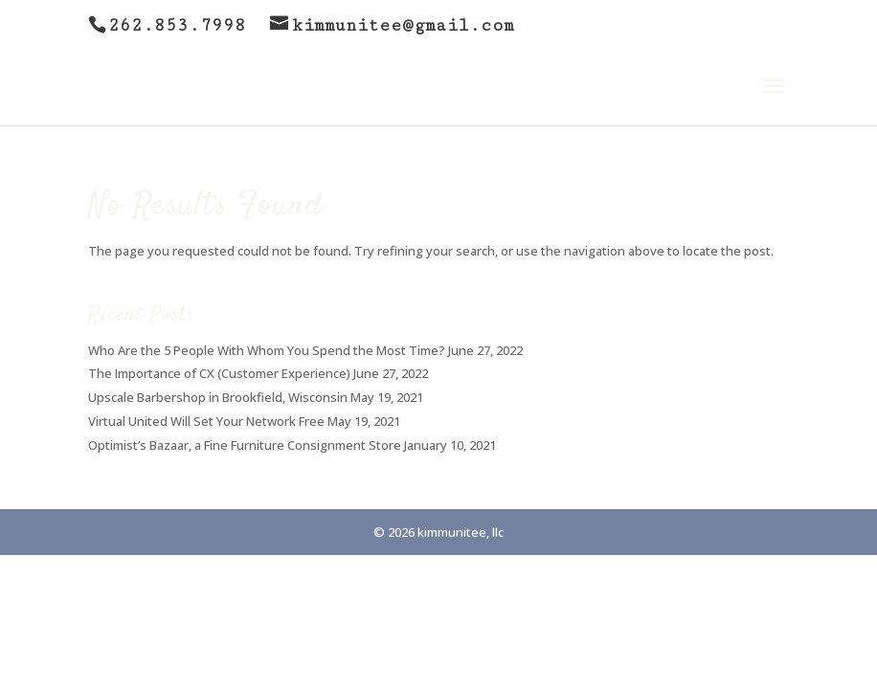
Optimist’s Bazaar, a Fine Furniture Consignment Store (244, 445)
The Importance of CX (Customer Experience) (219, 373)
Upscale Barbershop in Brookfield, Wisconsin (218, 397)
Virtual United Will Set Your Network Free (206, 421)
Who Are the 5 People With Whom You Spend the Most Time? (266, 350)
